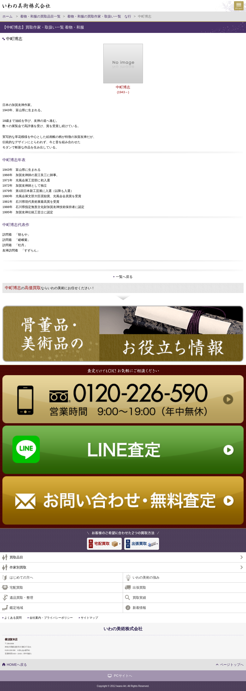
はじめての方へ (21, 577)
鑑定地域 (16, 608)
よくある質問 (13, 617)
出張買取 (139, 587)
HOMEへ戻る (17, 665)
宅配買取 (16, 587)
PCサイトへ (123, 676)
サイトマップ (89, 617)
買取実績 (139, 597)
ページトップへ (232, 665)
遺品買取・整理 (21, 597)
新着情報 (139, 608)
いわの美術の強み (146, 577)
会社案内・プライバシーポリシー (51, 617)
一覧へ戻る (124, 277)
